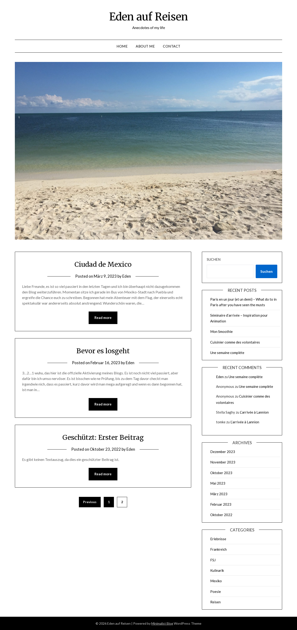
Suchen (213, 259)
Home (122, 46)
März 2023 (218, 494)
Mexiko (216, 581)
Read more (103, 318)
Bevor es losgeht (103, 350)
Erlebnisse (218, 539)
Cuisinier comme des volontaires (235, 342)
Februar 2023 (220, 504)
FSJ (213, 560)
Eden (126, 276)
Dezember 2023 (222, 452)
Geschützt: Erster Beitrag (103, 437)
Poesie (215, 591)
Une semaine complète (227, 352)
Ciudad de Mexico (103, 264)
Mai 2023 (217, 483)
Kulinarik (217, 570)
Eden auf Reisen (148, 16)
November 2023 (222, 462)
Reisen (215, 602)
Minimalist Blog (162, 623)
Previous (90, 502)
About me (145, 46)
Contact (172, 46)
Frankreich (218, 549)
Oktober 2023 (221, 473)
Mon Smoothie (221, 331)
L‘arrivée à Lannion (254, 412)
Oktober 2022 (221, 515)
